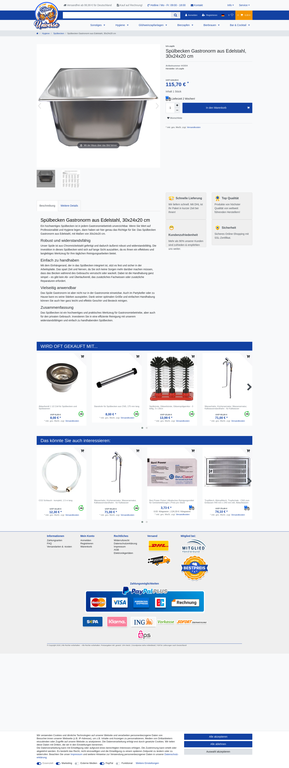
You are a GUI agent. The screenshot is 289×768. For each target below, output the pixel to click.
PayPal (109, 763)
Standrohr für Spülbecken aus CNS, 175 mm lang (116, 406)
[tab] (47, 205)
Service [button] (243, 5)
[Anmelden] (191, 15)
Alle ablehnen (218, 744)
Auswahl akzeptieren (218, 751)
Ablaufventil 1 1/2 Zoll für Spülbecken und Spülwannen (58, 407)
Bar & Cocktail (238, 25)
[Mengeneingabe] (170, 108)
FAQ (49, 543)
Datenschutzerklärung (125, 543)
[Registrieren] (209, 15)
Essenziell (48, 763)
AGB (116, 549)
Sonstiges (96, 25)
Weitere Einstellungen (147, 763)
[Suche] (175, 15)
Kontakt (197, 5)
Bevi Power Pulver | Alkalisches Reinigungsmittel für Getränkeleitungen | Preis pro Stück (171, 501)
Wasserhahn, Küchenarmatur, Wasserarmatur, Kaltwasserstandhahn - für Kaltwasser (226, 407)
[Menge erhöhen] (177, 105)
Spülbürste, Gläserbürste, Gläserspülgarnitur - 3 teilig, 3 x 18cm (171, 407)
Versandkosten (193, 127)
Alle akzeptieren (218, 736)
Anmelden (85, 540)
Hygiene (120, 25)
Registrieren (86, 543)
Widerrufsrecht (121, 540)
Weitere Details (69, 205)
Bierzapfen (183, 25)
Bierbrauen (210, 25)
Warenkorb (86, 546)
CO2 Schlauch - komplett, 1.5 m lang (55, 500)
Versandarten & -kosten (59, 546)
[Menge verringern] (177, 110)
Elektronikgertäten (123, 553)
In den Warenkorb (228, 108)
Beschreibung (47, 205)
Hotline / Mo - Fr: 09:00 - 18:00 (167, 5)
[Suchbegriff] (117, 15)
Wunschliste (174, 118)
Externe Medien (89, 763)
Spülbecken (58, 33)
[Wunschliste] (230, 15)
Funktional (127, 763)
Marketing (67, 763)
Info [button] (229, 5)
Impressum (120, 546)
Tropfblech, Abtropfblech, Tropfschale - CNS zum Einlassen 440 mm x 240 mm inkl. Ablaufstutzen (227, 501)
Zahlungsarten (54, 540)
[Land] (223, 15)
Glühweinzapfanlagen (151, 25)
